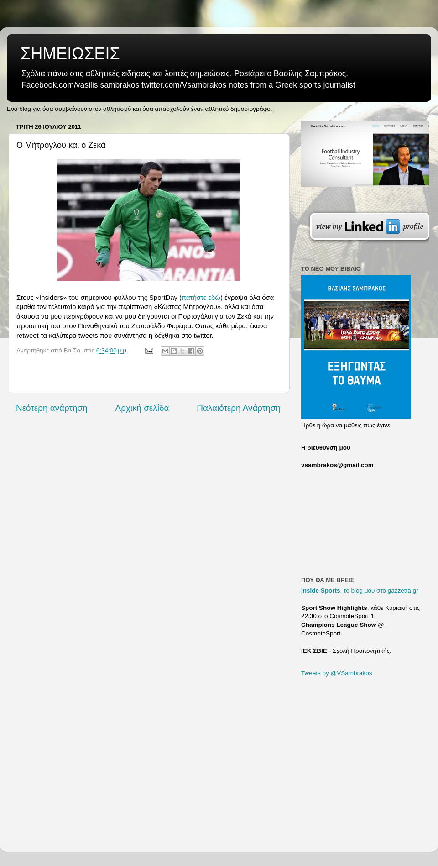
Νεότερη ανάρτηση (52, 408)
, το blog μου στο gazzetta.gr (359, 590)
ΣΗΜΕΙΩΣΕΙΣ (70, 53)
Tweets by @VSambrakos (336, 673)
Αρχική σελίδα (142, 408)
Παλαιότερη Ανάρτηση (239, 408)
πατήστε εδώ (201, 297)
